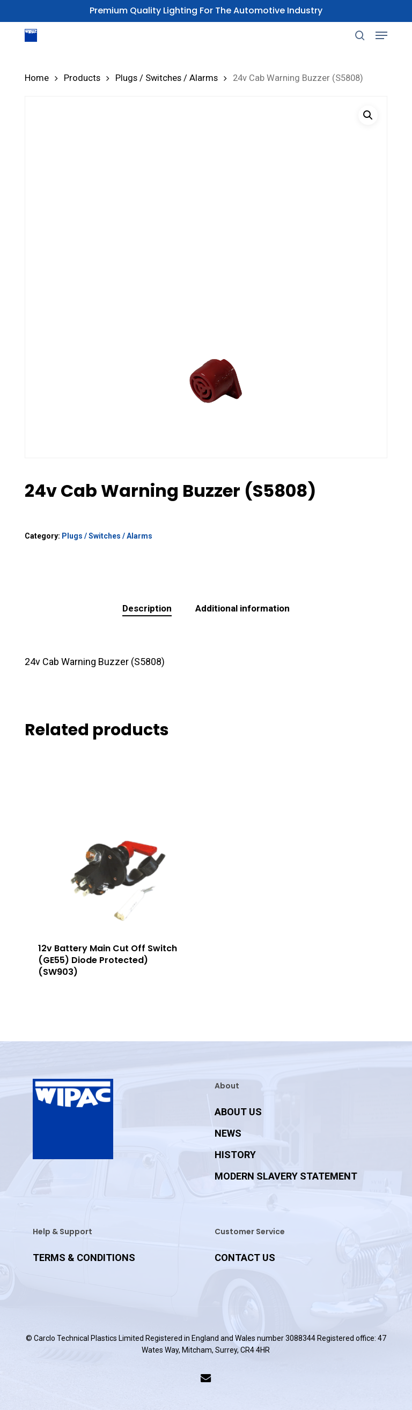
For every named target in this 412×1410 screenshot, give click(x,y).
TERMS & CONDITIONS (84, 1257)
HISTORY (235, 1154)
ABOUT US (238, 1111)
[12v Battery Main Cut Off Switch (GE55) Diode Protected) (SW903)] (114, 840)
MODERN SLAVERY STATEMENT (286, 1176)
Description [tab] (147, 608)
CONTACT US (245, 1257)
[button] (381, 35)
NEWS (228, 1133)
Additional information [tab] (242, 608)
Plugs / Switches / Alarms (166, 78)
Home (37, 78)
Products (82, 78)
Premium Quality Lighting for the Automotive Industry (206, 10)
